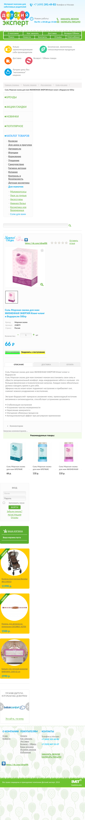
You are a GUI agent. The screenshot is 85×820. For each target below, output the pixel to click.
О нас (5, 736)
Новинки (12, 116)
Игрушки (13, 152)
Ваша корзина (27, 746)
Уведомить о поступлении (33, 352)
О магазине (13, 33)
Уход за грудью (18, 195)
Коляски (12, 141)
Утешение (13, 160)
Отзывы (58, 37)
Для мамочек (46, 85)
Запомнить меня (16, 503)
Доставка (52, 33)
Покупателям (29, 731)
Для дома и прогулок (20, 144)
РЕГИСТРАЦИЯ (14, 514)
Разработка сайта (76, 785)
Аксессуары (16, 199)
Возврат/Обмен (71, 33)
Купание (13, 172)
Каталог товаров (29, 85)
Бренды (11, 97)
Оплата (23, 736)
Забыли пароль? (14, 511)
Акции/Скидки (16, 107)
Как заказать (33, 33)
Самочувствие (16, 164)
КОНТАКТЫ (48, 731)
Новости (27, 37)
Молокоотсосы (18, 191)
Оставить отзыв (73, 242)
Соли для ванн (61, 85)
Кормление (14, 156)
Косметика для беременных (18, 209)
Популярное (14, 126)
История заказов (28, 749)
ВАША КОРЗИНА (15, 531)
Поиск (11, 37)
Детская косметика (18, 182)
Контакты (42, 37)
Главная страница (12, 85)
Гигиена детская (17, 168)
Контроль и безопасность (15, 177)
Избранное (25, 752)
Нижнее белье (18, 203)
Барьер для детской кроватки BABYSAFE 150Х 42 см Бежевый (15, 671)
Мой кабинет (73, 37)
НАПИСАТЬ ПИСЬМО (51, 757)
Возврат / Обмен (28, 744)
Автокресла (14, 148)
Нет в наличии (13, 352)
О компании (11, 731)
